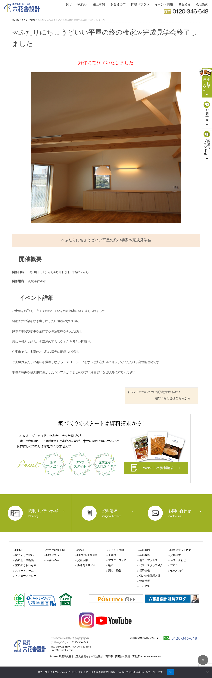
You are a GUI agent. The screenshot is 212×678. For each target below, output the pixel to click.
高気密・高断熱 (24, 560)
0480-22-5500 (63, 646)
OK (170, 672)
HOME (19, 550)
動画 (111, 565)
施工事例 (99, 4)
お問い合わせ (178, 560)
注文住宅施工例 (55, 550)
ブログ (174, 565)
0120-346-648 (80, 642)
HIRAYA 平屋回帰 (87, 555)
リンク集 (144, 585)
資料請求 (175, 555)
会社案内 (202, 4)
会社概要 (144, 555)
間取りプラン (140, 4)
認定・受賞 (114, 570)
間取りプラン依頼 (180, 550)
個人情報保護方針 (149, 575)
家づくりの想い (76, 4)
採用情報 (144, 570)
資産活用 (82, 560)
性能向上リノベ (86, 565)
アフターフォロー (25, 575)
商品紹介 (185, 4)
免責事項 (144, 580)
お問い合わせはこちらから (172, 398)
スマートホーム (24, 570)
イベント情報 (164, 4)
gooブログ (176, 570)
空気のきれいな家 (25, 565)
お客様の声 (118, 4)
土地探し (113, 555)
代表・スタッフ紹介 (151, 565)
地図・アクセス (148, 560)
